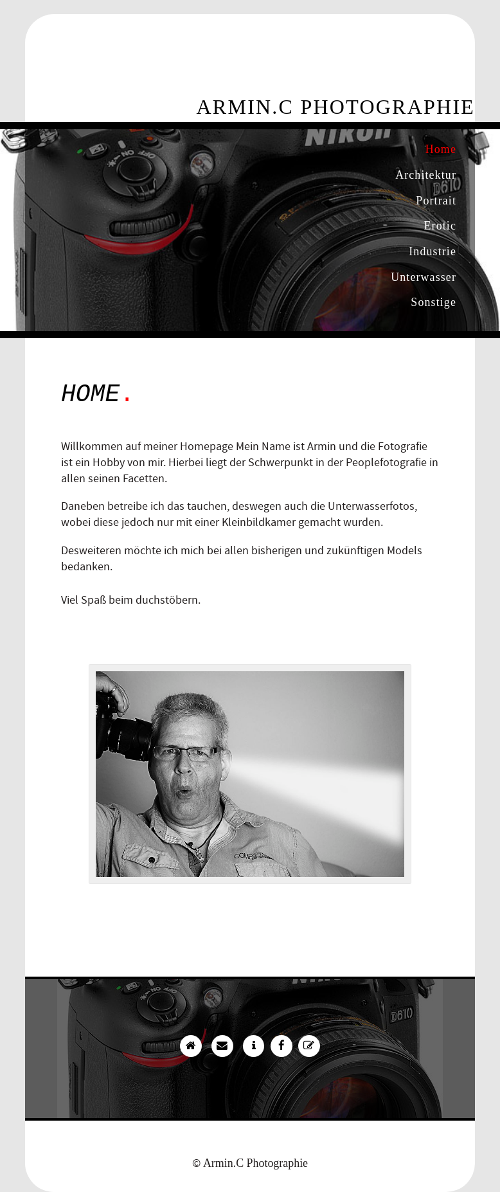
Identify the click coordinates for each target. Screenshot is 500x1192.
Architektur (425, 174)
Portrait (436, 200)
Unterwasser (423, 277)
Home (440, 149)
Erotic (440, 225)
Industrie (432, 251)
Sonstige (433, 302)
